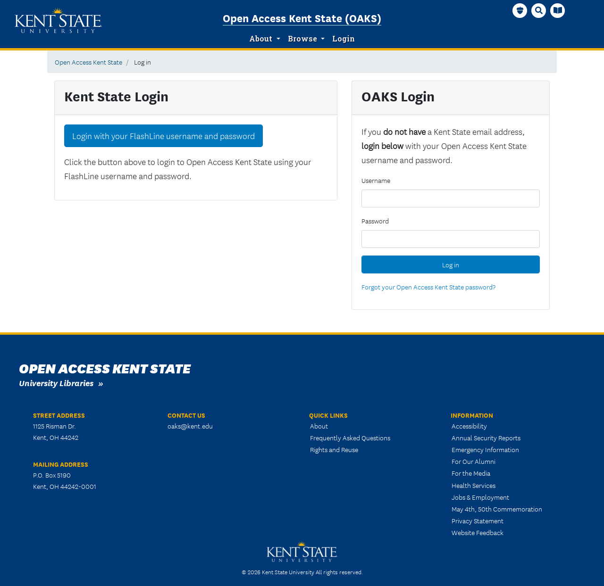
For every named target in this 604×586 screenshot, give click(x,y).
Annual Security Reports (486, 437)
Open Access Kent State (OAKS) (302, 17)
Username (375, 180)
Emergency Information (485, 449)
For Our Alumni (473, 461)
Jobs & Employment (480, 497)
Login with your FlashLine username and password (163, 136)
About (260, 38)
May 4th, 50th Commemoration (497, 508)
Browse (302, 38)
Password (375, 220)
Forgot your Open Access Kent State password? (428, 286)
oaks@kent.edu (190, 426)
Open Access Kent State (88, 62)
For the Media (471, 473)
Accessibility (469, 426)
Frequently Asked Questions (350, 437)
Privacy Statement (477, 520)
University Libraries (56, 382)
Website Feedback (477, 532)
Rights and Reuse (334, 449)
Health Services (473, 485)
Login (343, 38)
